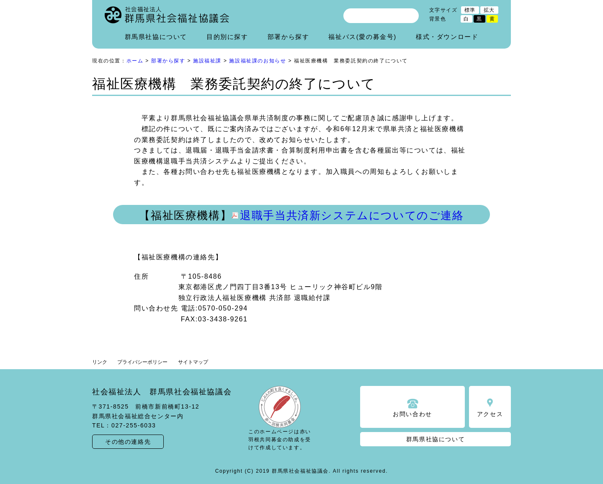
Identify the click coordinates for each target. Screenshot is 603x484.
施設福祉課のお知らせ (257, 61)
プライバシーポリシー (142, 362)
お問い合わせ (412, 414)
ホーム (135, 61)
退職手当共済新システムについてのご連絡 (352, 215)
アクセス (490, 414)
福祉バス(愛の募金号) (362, 36)
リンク (99, 362)
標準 (470, 10)
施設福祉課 (207, 61)
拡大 (489, 10)
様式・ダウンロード (447, 36)
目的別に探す (227, 36)
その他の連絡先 (128, 441)
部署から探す (288, 36)
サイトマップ (193, 362)
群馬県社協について (156, 36)
